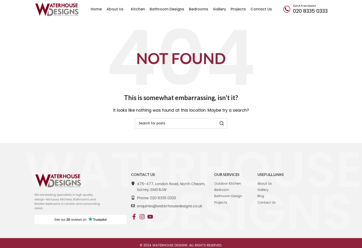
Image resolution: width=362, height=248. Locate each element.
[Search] (181, 123)
